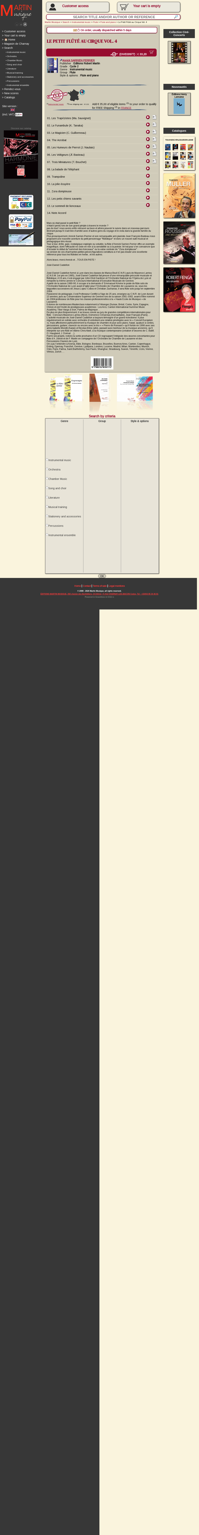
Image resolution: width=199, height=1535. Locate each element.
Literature (54, 502)
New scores (10, 94)
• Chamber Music (14, 61)
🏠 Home (8, 39)
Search (7, 48)
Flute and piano (109, 22)
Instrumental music (82, 22)
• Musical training (14, 73)
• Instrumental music (16, 53)
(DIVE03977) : (131, 55)
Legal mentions (118, 592)
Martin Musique (53, 22)
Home (78, 592)
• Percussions (12, 82)
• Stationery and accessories (20, 78)
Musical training (58, 512)
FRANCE (127, 108)
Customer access (76, 6)
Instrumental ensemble (62, 540)
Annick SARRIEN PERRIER (78, 60)
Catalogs (8, 98)
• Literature (11, 69)
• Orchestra (11, 57)
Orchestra (55, 474)
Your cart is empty (14, 35)
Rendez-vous (11, 90)
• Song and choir (14, 65)
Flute (96, 22)
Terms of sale (101, 592)
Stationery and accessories (65, 521)
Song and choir (58, 493)
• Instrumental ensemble (17, 86)
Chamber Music (58, 483)
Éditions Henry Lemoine (181, 104)
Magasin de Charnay (16, 44)
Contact (87, 592)
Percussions (56, 531)
